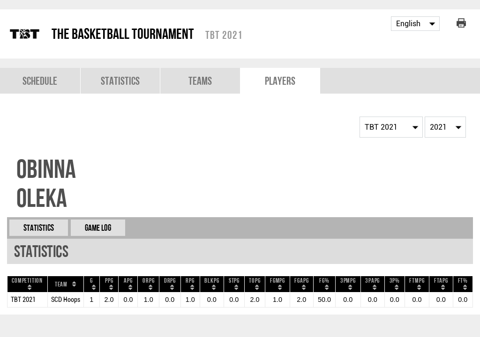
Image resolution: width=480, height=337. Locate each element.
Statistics (120, 80)
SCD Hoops (65, 300)
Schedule (39, 80)
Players (280, 80)
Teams (200, 80)
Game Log (98, 228)
